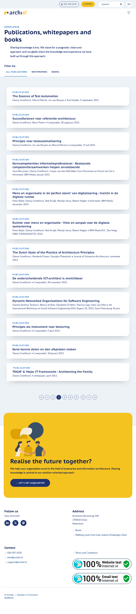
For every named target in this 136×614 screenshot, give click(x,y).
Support (88, 4)
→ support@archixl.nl (15, 562)
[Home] (15, 12)
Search (121, 4)
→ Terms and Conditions (85, 552)
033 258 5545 (70, 4)
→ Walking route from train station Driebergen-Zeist (99, 534)
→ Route (76, 530)
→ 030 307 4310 (13, 552)
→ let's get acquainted (30, 483)
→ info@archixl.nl (13, 557)
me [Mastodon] (23, 523)
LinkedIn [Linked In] (7, 523)
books (55, 72)
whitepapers (39, 72)
